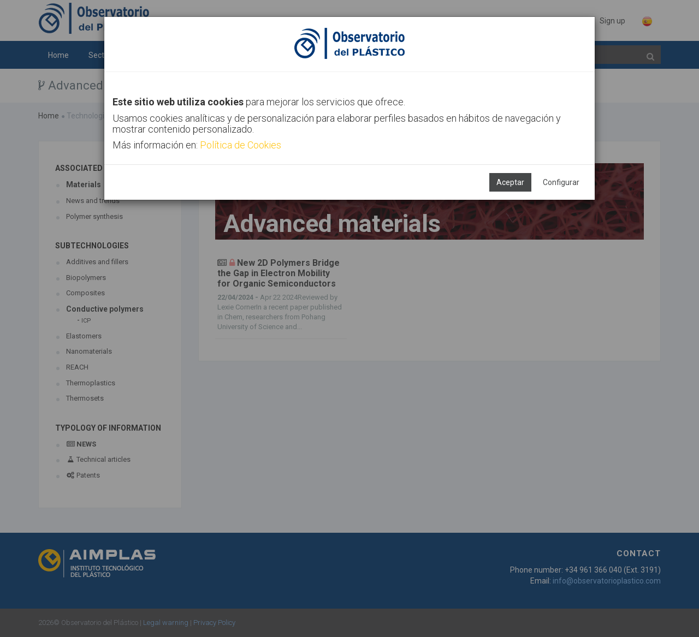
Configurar (561, 182)
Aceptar (510, 182)
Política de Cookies (240, 145)
